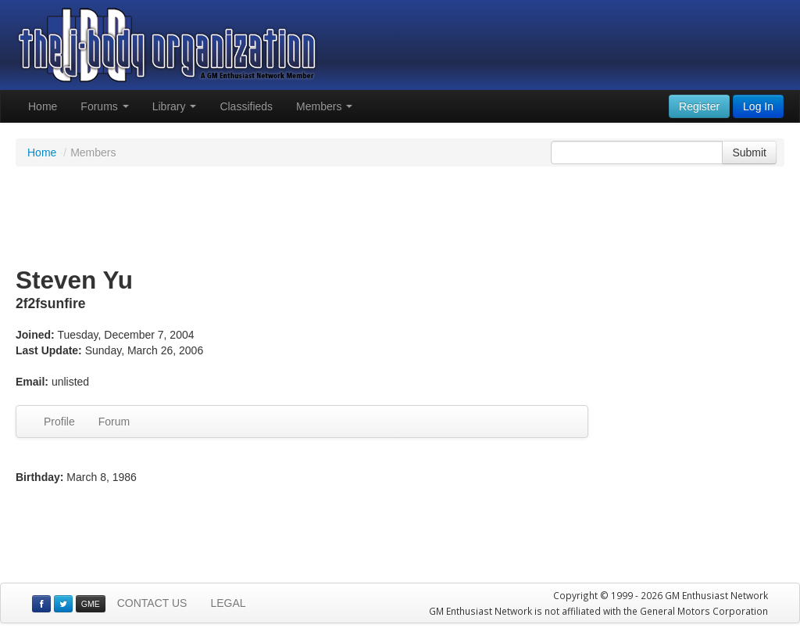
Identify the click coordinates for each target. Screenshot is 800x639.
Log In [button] (758, 106)
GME (90, 603)
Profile (59, 421)
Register (699, 106)
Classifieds (246, 106)
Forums (104, 106)
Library (174, 106)
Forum (114, 421)
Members (324, 106)
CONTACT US (152, 603)
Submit (749, 152)
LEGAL (227, 603)
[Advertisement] (400, 217)
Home (42, 106)
